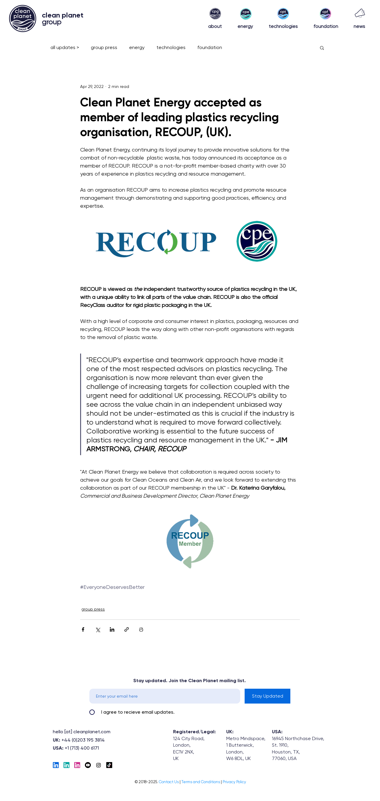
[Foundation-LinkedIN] (77, 765)
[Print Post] (141, 629)
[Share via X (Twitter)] (97, 629)
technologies (171, 47)
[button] (322, 47)
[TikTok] (109, 765)
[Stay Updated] (267, 696)
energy (137, 47)
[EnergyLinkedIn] (66, 765)
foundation (209, 47)
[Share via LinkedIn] (112, 629)
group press (104, 47)
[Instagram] (99, 765)
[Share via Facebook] (83, 629)
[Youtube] (88, 765)
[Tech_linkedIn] (56, 765)
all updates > (64, 47)
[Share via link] (126, 629)
